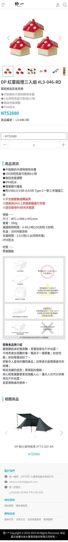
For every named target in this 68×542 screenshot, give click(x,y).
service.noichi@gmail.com (23, 481)
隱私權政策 (21, 505)
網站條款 (8, 505)
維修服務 (48, 519)
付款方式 (20, 519)
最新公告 (8, 519)
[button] (60, 38)
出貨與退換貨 (34, 519)
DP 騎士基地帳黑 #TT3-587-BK (34, 446)
